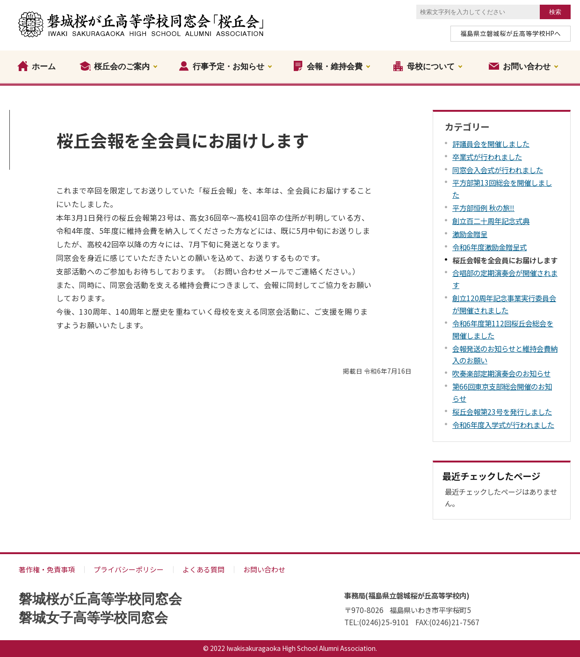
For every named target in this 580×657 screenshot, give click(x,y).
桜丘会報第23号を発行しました (502, 411)
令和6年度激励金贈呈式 (489, 247)
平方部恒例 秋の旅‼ (483, 207)
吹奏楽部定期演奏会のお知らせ (501, 373)
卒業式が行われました (487, 157)
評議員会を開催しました (490, 143)
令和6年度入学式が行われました (503, 424)
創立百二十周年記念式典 (490, 221)
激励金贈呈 (469, 234)
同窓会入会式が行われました (497, 170)
